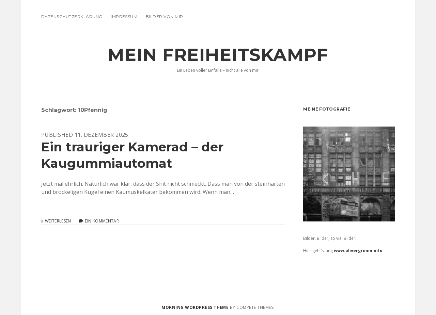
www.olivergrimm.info (358, 250)
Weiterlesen (58, 221)
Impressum (124, 16)
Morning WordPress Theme (195, 307)
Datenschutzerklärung (72, 16)
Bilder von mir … (166, 16)
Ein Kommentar (102, 221)
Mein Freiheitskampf (218, 54)
